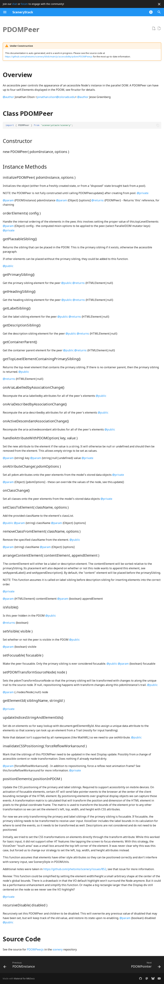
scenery (58, 949)
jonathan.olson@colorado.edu (56, 97)
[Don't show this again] (159, 4)
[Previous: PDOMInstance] (20, 965)
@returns (97, 200)
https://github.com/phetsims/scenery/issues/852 (74, 869)
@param (8, 200)
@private (142, 193)
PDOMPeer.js (35, 949)
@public (8, 266)
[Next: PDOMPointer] (145, 965)
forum (24, 4)
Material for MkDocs (24, 978)
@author (8, 97)
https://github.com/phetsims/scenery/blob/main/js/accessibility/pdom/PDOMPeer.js (48, 56)
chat (14, 4)
